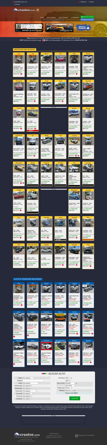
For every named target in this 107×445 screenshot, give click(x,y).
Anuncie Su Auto (87, 16)
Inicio (42, 17)
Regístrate (82, 2)
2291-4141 (16, 4)
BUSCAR (75, 398)
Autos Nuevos (51, 17)
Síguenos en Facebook (87, 435)
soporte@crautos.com (20, 2)
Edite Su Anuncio (87, 19)
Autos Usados (63, 17)
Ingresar (91, 2)
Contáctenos (75, 17)
